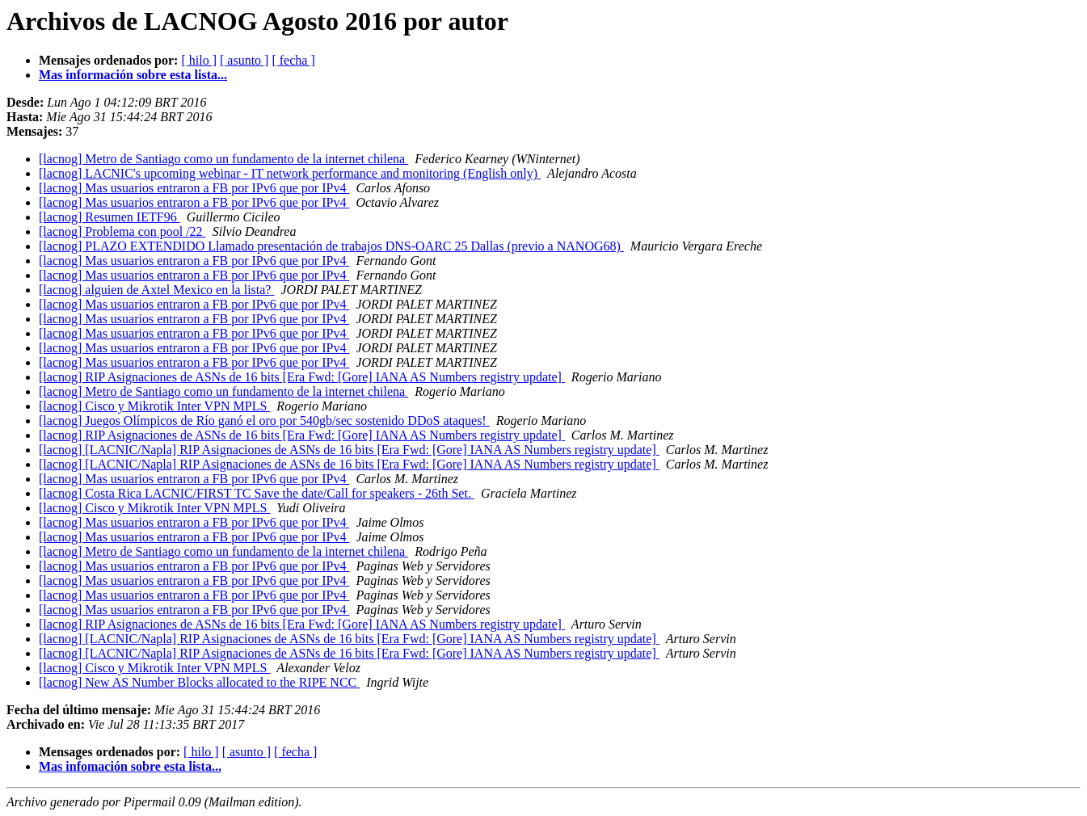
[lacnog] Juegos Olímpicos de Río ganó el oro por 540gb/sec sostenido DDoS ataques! (264, 420)
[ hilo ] (199, 60)
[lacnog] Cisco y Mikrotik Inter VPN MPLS (154, 406)
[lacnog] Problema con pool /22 (122, 231)
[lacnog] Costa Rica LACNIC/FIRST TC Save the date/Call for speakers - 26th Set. (256, 493)
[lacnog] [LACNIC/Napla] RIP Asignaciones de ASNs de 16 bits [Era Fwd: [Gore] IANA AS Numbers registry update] (349, 449)
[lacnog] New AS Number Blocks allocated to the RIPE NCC (199, 682)
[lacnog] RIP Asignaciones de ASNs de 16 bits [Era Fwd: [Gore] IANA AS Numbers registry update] (302, 377)
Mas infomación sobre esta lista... (130, 766)
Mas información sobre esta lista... (133, 75)
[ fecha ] (293, 60)
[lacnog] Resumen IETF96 (109, 217)
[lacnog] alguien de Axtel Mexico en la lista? (156, 290)
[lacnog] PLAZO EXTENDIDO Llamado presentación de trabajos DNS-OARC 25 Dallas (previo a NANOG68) (331, 246)
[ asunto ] (244, 60)
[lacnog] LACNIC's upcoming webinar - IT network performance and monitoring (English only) (290, 173)
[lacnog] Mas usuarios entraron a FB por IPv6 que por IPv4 (194, 188)
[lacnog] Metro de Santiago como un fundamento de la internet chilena (223, 159)
